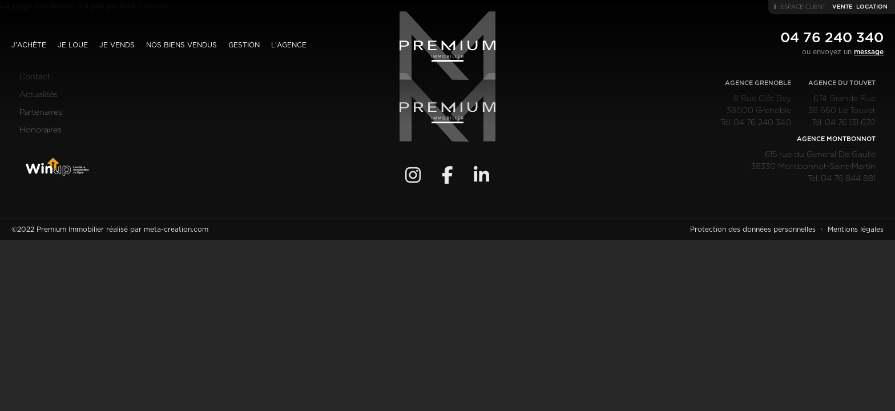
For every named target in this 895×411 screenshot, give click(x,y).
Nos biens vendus (181, 45)
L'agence (289, 45)
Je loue (73, 45)
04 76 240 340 (832, 38)
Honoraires (40, 130)
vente (842, 7)
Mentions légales (856, 229)
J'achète (28, 45)
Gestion (244, 45)
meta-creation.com (176, 229)
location (872, 7)
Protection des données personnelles (753, 229)
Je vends (117, 45)
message (869, 52)
